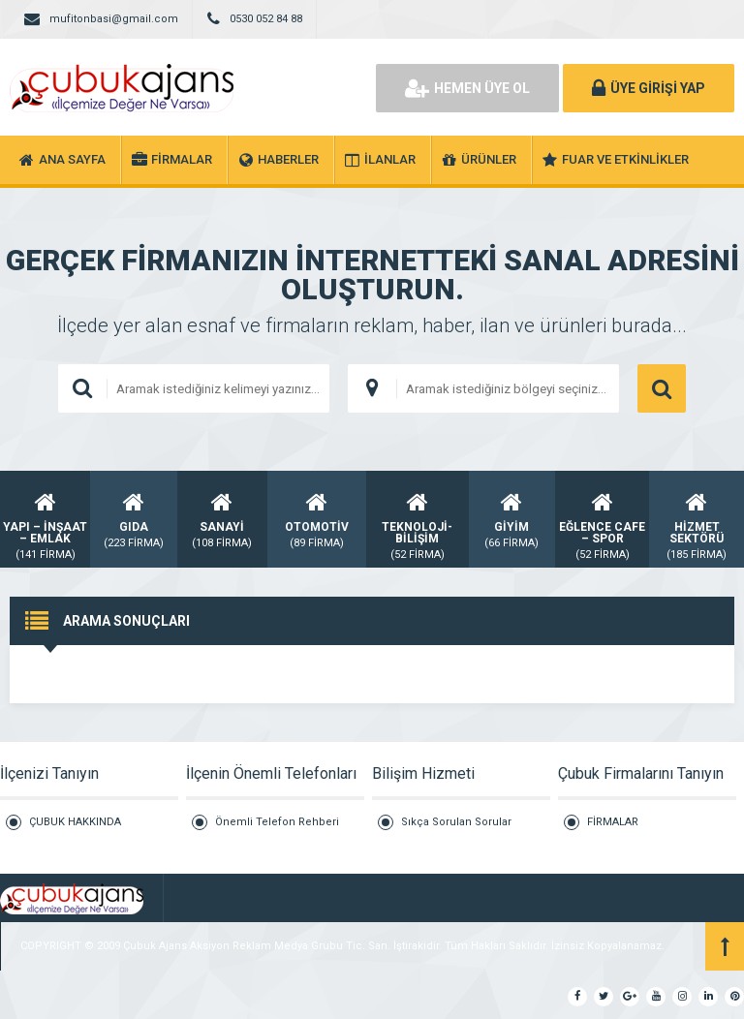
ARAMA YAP (661, 388)
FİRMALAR (612, 822)
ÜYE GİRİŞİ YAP (648, 88)
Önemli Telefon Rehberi (277, 822)
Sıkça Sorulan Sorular (456, 822)
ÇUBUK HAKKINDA (75, 822)
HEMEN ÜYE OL (467, 88)
